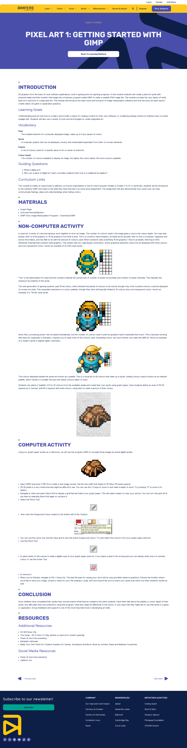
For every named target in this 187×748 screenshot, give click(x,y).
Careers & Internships (95, 715)
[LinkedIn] (14, 740)
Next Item (162, 679)
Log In (150, 2)
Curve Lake (120, 726)
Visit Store (171, 2)
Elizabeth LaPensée (29, 641)
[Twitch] (29, 740)
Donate (160, 2)
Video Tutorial (93, 22)
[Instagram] (10, 740)
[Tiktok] (24, 740)
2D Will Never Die (28, 632)
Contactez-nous (93, 720)
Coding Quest (151, 704)
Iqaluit (117, 704)
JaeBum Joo (26, 660)
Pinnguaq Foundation (154, 720)
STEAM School (152, 726)
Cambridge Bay (122, 720)
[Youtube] (19, 740)
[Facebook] (5, 740)
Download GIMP (67, 215)
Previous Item (26, 679)
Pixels (23, 638)
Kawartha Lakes (122, 709)
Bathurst (119, 715)
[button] (50, 8)
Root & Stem (150, 709)
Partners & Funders (94, 709)
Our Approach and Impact (97, 704)
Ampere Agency (152, 715)
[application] (52, 8)
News (88, 726)
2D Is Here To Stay (40, 635)
